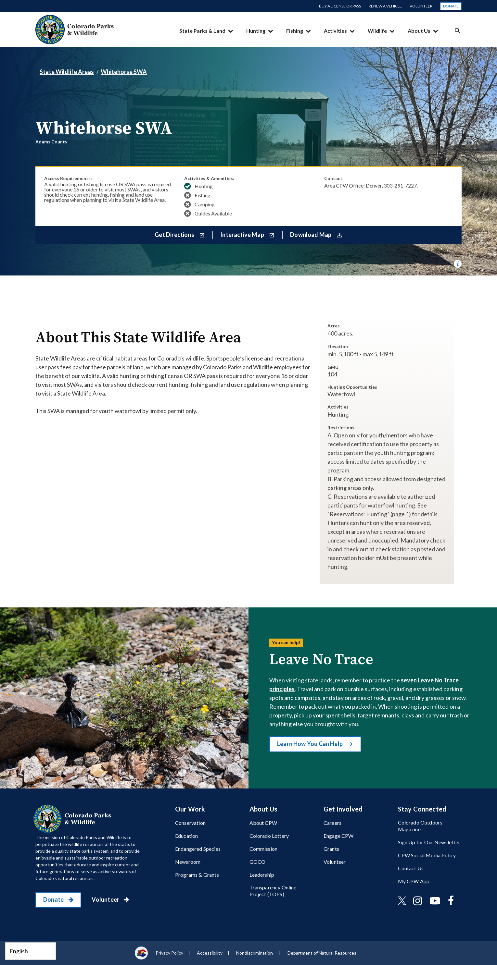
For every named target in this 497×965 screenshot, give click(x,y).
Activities (335, 31)
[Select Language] (30, 951)
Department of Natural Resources (321, 953)
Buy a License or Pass (340, 6)
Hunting (255, 31)
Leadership (261, 875)
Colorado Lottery (269, 836)
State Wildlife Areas (67, 71)
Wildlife (377, 31)
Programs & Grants (197, 875)
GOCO (257, 862)
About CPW (263, 823)
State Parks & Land (202, 31)
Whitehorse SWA (124, 71)
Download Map (311, 234)
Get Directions (175, 234)
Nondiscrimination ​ (255, 953)
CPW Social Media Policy (427, 855)
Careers (332, 823)
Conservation (190, 823)
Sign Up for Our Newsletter (429, 842)
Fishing (294, 31)
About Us (419, 31)
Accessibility (210, 953)
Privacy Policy (169, 953)
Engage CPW (339, 836)
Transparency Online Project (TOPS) (273, 890)
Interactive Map (242, 234)
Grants (331, 849)
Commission (263, 849)
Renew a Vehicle (385, 6)
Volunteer (421, 6)
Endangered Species (198, 849)
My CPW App (414, 881)
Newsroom (187, 862)
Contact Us (411, 868)
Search (458, 30)
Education (186, 836)
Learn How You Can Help (310, 743)
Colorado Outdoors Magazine (420, 825)
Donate (451, 6)
